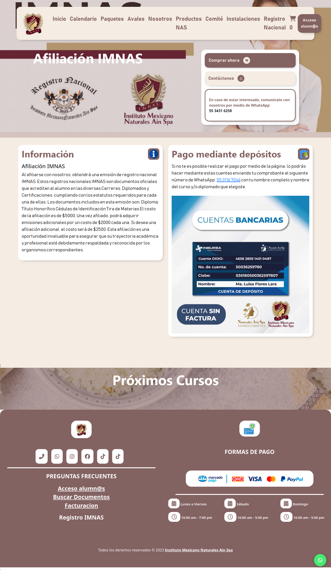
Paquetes (112, 19)
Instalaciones (243, 19)
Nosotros (160, 19)
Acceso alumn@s (309, 23)
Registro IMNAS (81, 517)
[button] (250, 60)
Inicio (59, 19)
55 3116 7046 (228, 180)
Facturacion (81, 505)
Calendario (83, 19)
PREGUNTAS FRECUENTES (81, 476)
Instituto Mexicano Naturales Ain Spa (199, 550)
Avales (136, 19)
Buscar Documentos (81, 497)
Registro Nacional (275, 23)
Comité (214, 19)
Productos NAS (189, 23)
